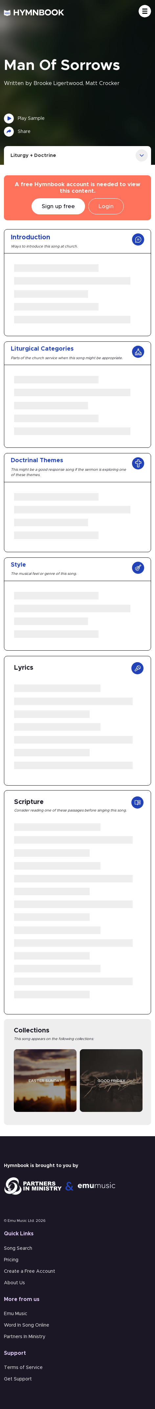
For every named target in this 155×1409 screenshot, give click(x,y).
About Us (14, 1283)
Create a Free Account (29, 1271)
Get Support (18, 1379)
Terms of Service (23, 1367)
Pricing (11, 1260)
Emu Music (15, 1313)
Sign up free (58, 206)
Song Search (18, 1248)
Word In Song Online (26, 1325)
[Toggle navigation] (145, 11)
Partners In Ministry (24, 1336)
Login (106, 206)
